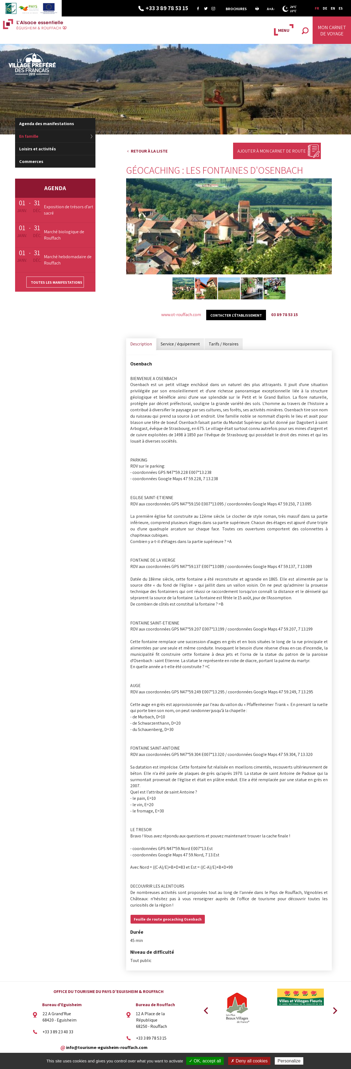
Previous (205, 1009)
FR (317, 8)
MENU (283, 30)
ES (341, 8)
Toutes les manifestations (56, 282)
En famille (28, 136)
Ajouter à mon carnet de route (271, 151)
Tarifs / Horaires (224, 344)
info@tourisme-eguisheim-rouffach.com (107, 1047)
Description (141, 344)
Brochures (236, 8)
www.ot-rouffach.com (181, 314)
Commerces (31, 161)
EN (333, 8)
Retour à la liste (149, 151)
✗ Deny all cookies (249, 1061)
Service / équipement (180, 344)
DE (325, 8)
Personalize (289, 1061)
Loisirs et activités (37, 149)
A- (273, 8)
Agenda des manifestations (46, 123)
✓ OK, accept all (205, 1061)
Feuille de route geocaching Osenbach (168, 919)
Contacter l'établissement (236, 315)
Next (333, 1009)
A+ (269, 8)
